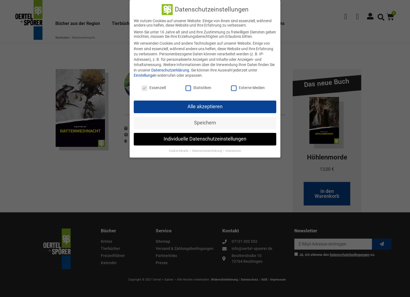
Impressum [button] (233, 151)
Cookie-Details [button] (179, 151)
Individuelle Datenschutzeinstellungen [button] (205, 139)
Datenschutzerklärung (170, 70)
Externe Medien (248, 87)
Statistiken (198, 87)
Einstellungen (145, 75)
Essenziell (154, 87)
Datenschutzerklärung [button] (207, 151)
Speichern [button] (205, 122)
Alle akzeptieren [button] (205, 106)
